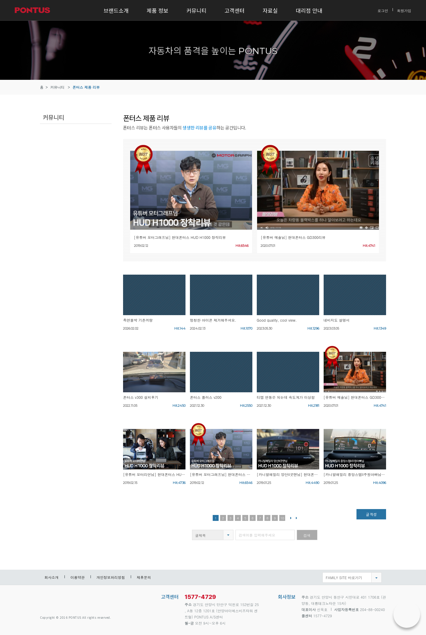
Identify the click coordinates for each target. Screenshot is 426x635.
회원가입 (404, 10)
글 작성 (371, 514)
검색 (307, 535)
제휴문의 (144, 577)
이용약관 (77, 577)
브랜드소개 (116, 10)
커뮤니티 (196, 10)
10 (282, 518)
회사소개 (51, 577)
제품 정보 (157, 10)
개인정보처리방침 (110, 577)
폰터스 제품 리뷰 (86, 87)
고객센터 (235, 10)
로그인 (382, 10)
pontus (60, 599)
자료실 (270, 10)
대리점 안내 (309, 10)
